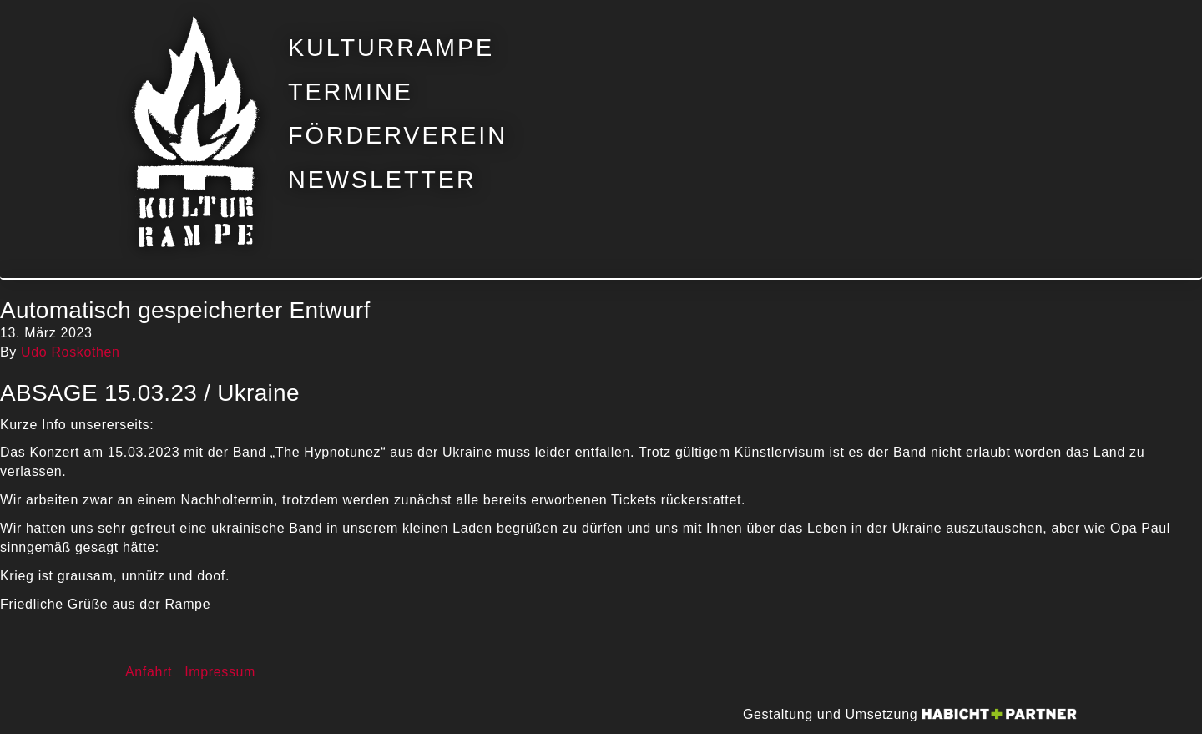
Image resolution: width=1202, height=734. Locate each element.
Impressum (219, 672)
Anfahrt (148, 672)
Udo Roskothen (70, 352)
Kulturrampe (391, 48)
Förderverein (398, 136)
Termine (350, 92)
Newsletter (382, 180)
